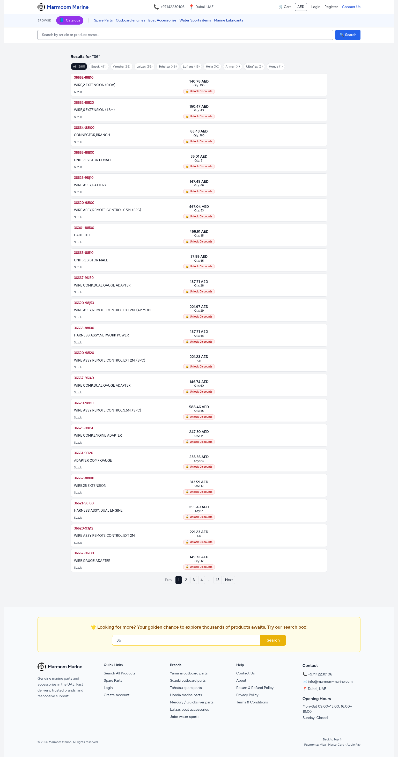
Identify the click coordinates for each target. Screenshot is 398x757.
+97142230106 (172, 7)
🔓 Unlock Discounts (199, 91)
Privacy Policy (247, 695)
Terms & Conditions (252, 702)
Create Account (117, 695)
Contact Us (351, 7)
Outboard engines (130, 20)
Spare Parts (103, 20)
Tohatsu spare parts (186, 688)
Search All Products (119, 673)
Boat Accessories (162, 20)
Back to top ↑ (332, 739)
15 (217, 580)
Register (331, 7)
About (241, 680)
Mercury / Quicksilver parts (191, 702)
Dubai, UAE (317, 689)
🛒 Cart (284, 7)
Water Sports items (195, 20)
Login (315, 7)
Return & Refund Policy (255, 688)
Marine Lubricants (228, 20)
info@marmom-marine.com (330, 681)
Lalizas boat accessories (189, 709)
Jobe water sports (184, 717)
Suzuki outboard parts (188, 680)
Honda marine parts (186, 695)
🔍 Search (348, 35)
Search (273, 640)
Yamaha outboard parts (189, 673)
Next (229, 580)
